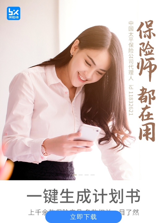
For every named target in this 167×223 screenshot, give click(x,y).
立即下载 (83, 216)
